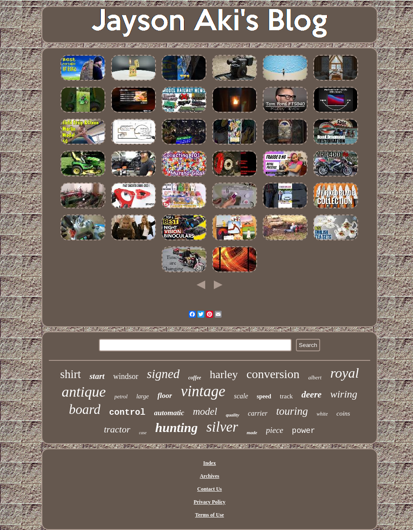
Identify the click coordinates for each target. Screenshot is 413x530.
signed (163, 374)
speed (264, 396)
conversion (273, 374)
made (252, 432)
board (85, 409)
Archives (209, 476)
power (303, 430)
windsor (125, 376)
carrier (257, 413)
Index (209, 463)
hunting (176, 427)
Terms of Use (209, 515)
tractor (117, 429)
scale (241, 396)
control (127, 412)
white (322, 414)
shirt (70, 374)
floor (164, 395)
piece (274, 430)
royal (344, 373)
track (286, 396)
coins (343, 413)
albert (314, 377)
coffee (194, 378)
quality (232, 414)
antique (84, 392)
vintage (203, 391)
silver (222, 427)
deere (312, 394)
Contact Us (209, 489)
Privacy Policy (210, 502)
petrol (121, 396)
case (143, 432)
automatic (169, 413)
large (142, 396)
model (205, 411)
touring (292, 411)
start (97, 376)
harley (224, 374)
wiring (343, 394)
